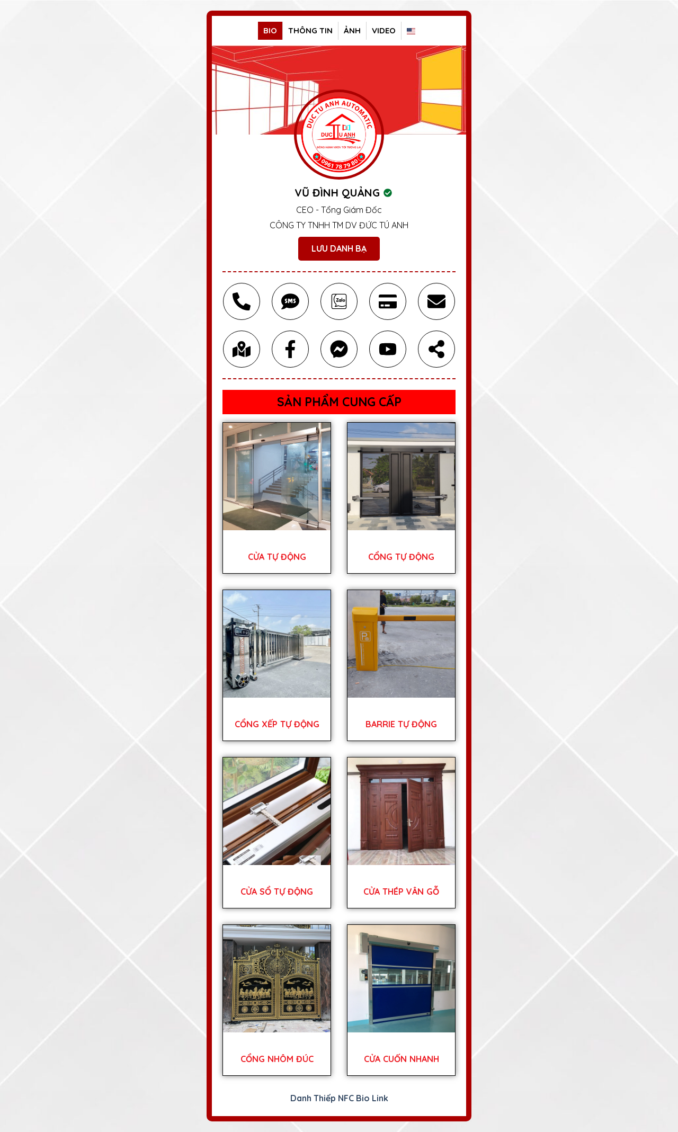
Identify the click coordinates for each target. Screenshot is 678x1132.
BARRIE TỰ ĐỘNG (401, 724)
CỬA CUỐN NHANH (401, 1059)
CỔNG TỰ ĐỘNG (401, 556)
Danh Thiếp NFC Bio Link (339, 1098)
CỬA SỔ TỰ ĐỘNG (276, 891)
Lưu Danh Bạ (339, 248)
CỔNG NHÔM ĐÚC (277, 1059)
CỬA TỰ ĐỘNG (277, 556)
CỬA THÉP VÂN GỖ (401, 891)
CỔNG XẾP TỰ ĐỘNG (277, 724)
